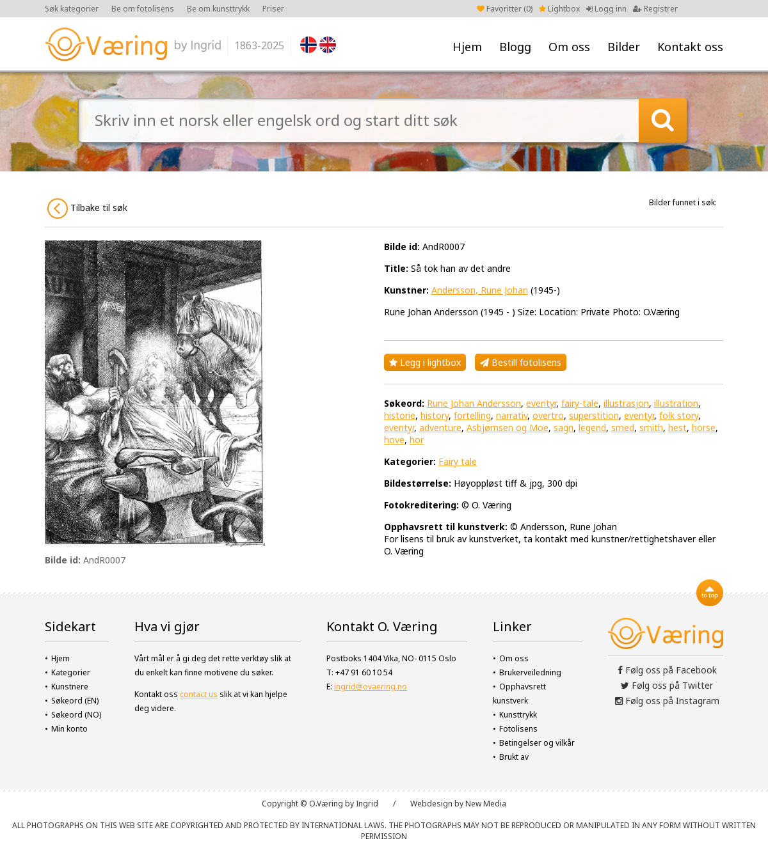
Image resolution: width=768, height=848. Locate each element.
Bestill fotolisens (520, 362)
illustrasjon (626, 403)
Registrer (655, 8)
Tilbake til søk (87, 208)
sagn (563, 427)
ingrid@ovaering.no (370, 686)
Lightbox (559, 8)
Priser (273, 8)
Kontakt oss (690, 46)
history (434, 415)
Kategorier (70, 672)
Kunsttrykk (518, 714)
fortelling (472, 415)
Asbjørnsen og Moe (507, 427)
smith (651, 427)
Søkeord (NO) (76, 714)
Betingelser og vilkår (537, 742)
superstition (594, 415)
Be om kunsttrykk (218, 8)
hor (417, 440)
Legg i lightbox (425, 362)
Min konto (69, 728)
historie (399, 415)
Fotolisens (518, 728)
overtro (548, 415)
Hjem (467, 46)
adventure (440, 427)
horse (704, 427)
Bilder (623, 46)
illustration (676, 403)
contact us (199, 694)
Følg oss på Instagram (667, 701)
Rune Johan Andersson (474, 403)
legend (592, 427)
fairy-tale (579, 403)
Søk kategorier (72, 8)
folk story (678, 415)
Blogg (515, 46)
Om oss (569, 46)
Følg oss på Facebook (667, 670)
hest (677, 427)
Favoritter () (504, 8)
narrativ (511, 415)
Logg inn (606, 8)
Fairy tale (457, 461)
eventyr (541, 403)
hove (394, 440)
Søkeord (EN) (75, 700)
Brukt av (514, 756)
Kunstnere (69, 686)
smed (622, 427)
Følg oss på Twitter (667, 685)
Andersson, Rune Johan (479, 290)
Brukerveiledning (530, 672)
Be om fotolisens (142, 8)
